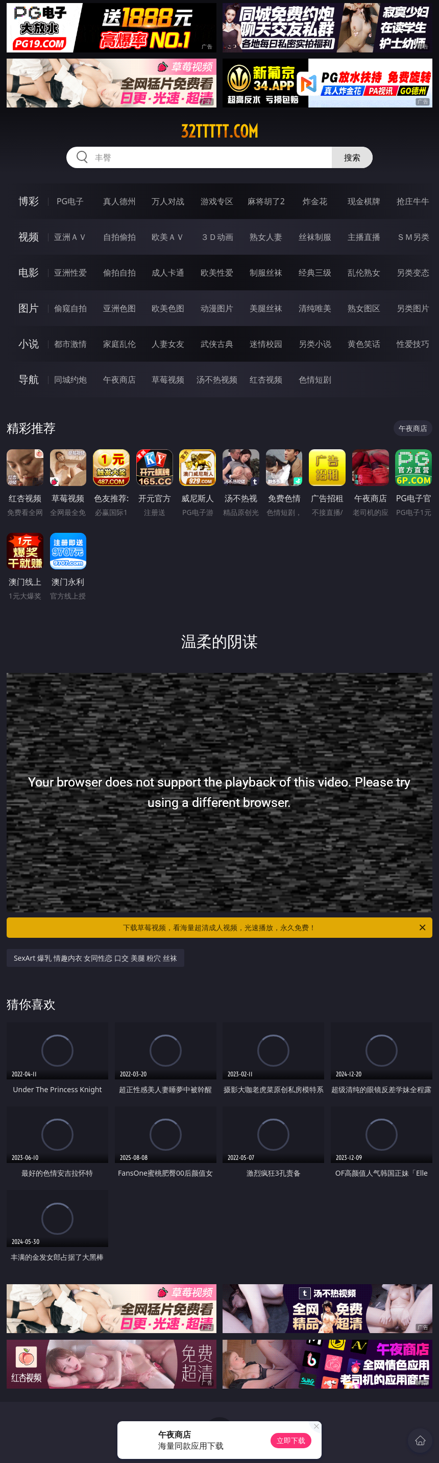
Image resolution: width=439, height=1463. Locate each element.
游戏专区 (217, 201)
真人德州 (119, 201)
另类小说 (315, 343)
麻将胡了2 (266, 201)
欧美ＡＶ (168, 236)
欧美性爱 (217, 272)
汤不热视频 (217, 379)
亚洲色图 (119, 308)
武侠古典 (217, 343)
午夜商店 (119, 379)
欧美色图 (168, 308)
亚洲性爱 (70, 272)
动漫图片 (217, 308)
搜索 (352, 157)
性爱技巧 (413, 343)
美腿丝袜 (266, 308)
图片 (28, 308)
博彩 (28, 201)
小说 (28, 343)
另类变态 (413, 272)
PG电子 (70, 201)
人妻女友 (168, 343)
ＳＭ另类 (413, 236)
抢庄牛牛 (413, 201)
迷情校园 (266, 343)
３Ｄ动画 (217, 236)
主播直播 (364, 236)
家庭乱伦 (119, 343)
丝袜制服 (315, 236)
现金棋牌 (364, 201)
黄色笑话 (364, 343)
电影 (28, 272)
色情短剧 (315, 379)
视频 (28, 236)
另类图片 (413, 308)
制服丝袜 (266, 272)
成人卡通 (168, 272)
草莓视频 (168, 379)
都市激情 (70, 343)
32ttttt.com (219, 131)
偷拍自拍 (119, 272)
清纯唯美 (315, 308)
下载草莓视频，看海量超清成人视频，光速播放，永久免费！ (275, 928)
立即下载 (291, 1440)
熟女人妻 (266, 236)
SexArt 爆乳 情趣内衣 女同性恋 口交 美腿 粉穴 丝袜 (95, 958)
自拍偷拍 (119, 236)
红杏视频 (266, 379)
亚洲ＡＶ (70, 236)
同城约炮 (70, 379)
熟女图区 (364, 308)
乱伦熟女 (364, 272)
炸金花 (315, 201)
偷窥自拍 (70, 308)
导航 (28, 379)
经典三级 (315, 272)
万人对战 (168, 201)
